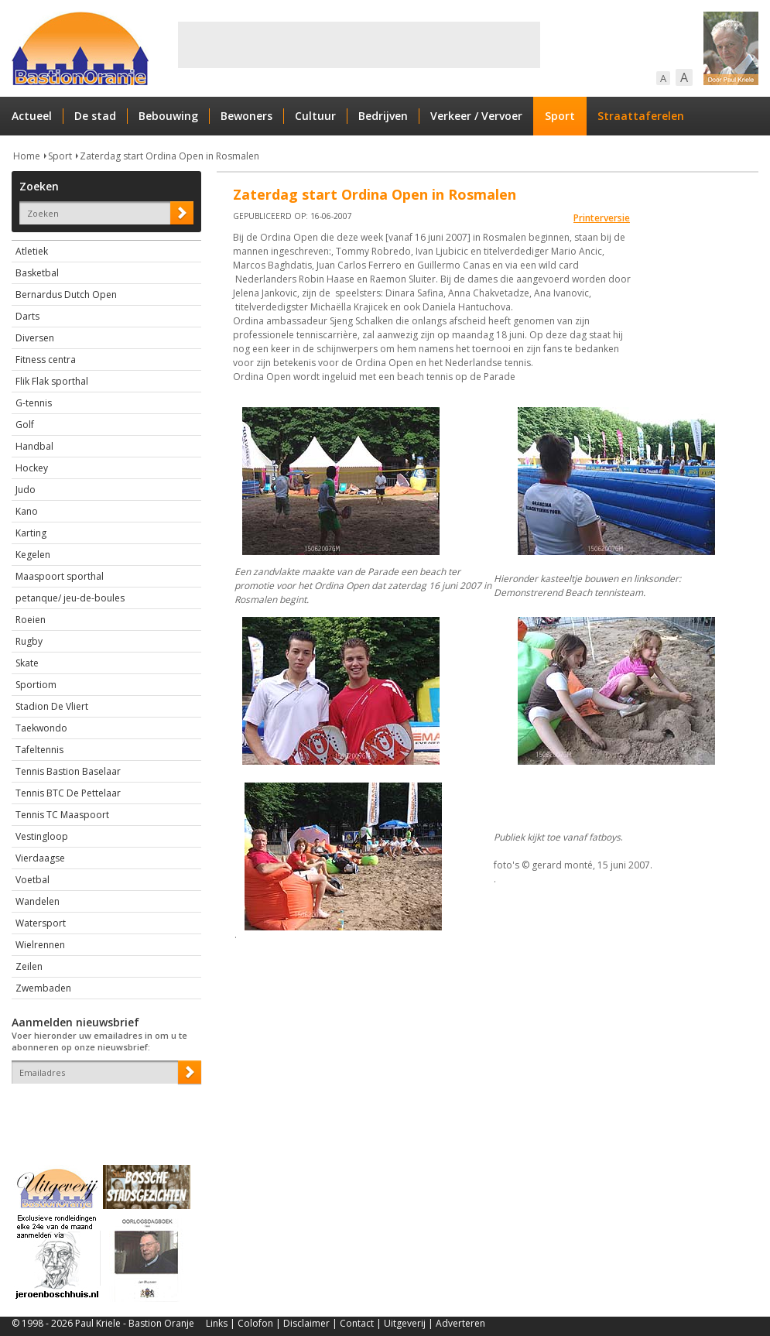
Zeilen (29, 966)
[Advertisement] (359, 45)
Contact (357, 1323)
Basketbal (37, 272)
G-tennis (33, 402)
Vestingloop (41, 836)
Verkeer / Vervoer (476, 115)
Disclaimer (306, 1323)
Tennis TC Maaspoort (62, 814)
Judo (25, 489)
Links (217, 1323)
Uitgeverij (405, 1323)
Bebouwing (168, 115)
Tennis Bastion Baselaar (68, 771)
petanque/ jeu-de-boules (70, 598)
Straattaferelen (640, 115)
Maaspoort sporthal (59, 576)
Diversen (34, 337)
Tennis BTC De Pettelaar (68, 793)
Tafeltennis (39, 749)
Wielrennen (40, 944)
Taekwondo (41, 728)
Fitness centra (45, 359)
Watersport (40, 923)
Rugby (29, 641)
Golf (24, 424)
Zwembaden (43, 988)
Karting (30, 533)
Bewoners (246, 115)
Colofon (255, 1323)
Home (26, 156)
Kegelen (32, 554)
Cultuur (315, 115)
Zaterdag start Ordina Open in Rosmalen (169, 156)
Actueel (32, 115)
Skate (27, 663)
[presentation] (102, 1111)
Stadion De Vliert (51, 706)
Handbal (34, 446)
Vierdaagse (40, 858)
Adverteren (460, 1323)
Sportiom (35, 684)
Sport (560, 115)
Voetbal (32, 879)
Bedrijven (383, 115)
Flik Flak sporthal (51, 381)
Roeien (30, 619)
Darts (27, 316)
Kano (26, 511)
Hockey (31, 467)
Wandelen (37, 901)
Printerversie (601, 217)
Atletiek (31, 251)
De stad (95, 115)
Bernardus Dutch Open (66, 294)
